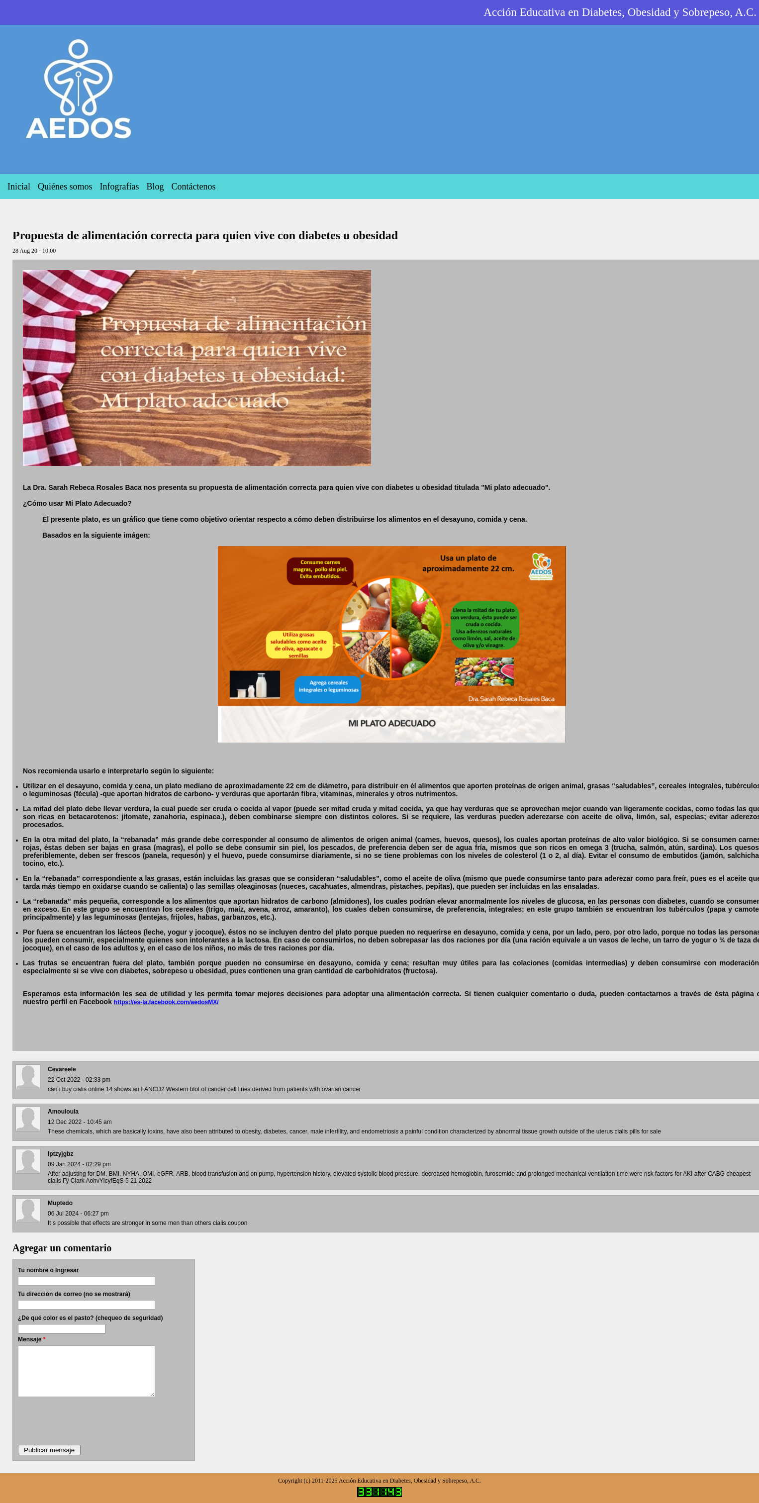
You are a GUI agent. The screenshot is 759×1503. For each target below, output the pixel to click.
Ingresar (67, 1270)
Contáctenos (193, 186)
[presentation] (93, 1420)
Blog (155, 186)
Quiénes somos (65, 186)
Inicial (18, 186)
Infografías (119, 186)
